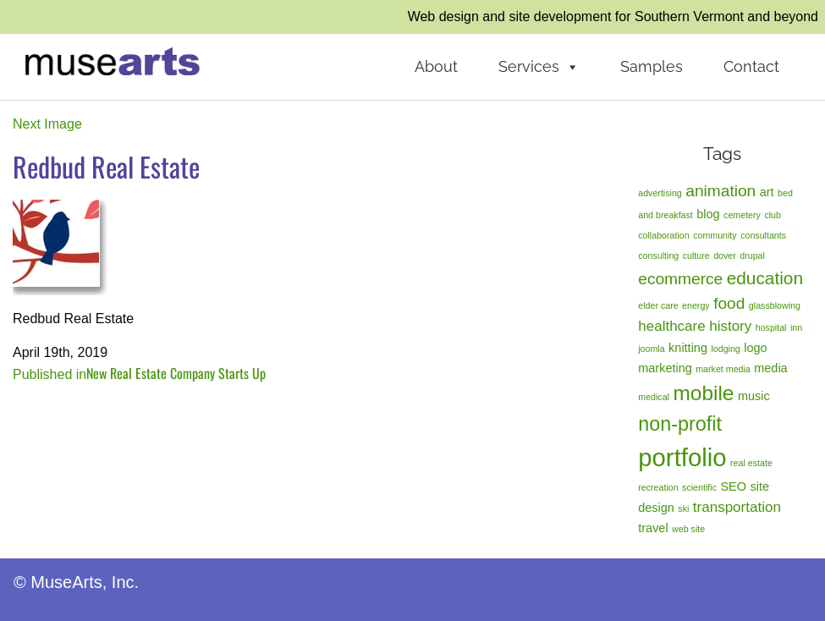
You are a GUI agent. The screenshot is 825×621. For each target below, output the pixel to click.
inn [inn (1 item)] (796, 327)
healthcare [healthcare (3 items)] (671, 326)
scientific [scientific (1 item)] (699, 487)
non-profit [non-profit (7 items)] (680, 424)
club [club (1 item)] (772, 215)
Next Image (47, 124)
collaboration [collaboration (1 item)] (663, 235)
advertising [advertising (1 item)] (660, 193)
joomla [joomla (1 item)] (651, 348)
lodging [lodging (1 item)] (725, 348)
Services (539, 66)
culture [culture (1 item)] (696, 255)
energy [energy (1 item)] (696, 305)
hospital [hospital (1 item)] (771, 327)
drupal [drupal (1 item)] (752, 255)
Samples (651, 66)
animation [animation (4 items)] (720, 191)
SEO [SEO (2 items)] (733, 486)
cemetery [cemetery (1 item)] (742, 215)
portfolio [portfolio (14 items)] (682, 457)
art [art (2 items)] (767, 192)
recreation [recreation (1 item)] (658, 487)
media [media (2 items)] (770, 368)
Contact (751, 66)
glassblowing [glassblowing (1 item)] (774, 305)
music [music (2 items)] (754, 396)
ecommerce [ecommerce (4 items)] (680, 279)
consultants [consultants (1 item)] (763, 235)
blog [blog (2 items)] (707, 214)
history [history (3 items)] (730, 326)
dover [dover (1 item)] (724, 255)
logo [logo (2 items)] (755, 347)
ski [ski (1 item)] (683, 508)
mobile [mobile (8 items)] (703, 393)
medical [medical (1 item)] (653, 397)
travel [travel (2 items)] (653, 528)
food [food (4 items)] (729, 303)
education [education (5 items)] (765, 278)
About (436, 66)
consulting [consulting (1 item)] (658, 255)
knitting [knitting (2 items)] (687, 347)
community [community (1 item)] (715, 235)
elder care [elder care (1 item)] (658, 305)
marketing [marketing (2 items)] (665, 368)
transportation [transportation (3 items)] (737, 507)
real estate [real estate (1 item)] (751, 463)
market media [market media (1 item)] (723, 369)
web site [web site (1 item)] (688, 529)
